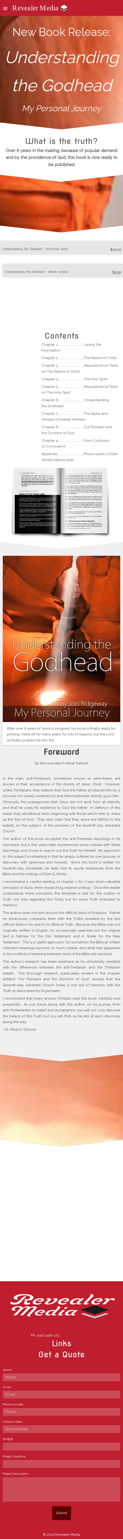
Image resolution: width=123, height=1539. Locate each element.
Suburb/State (13, 1421)
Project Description (16, 1473)
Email (7, 1387)
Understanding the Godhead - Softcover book (35, 249)
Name (8, 1370)
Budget (8, 1439)
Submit (61, 1513)
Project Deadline (14, 1456)
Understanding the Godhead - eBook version (36, 272)
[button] (5, 8)
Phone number (14, 1404)
